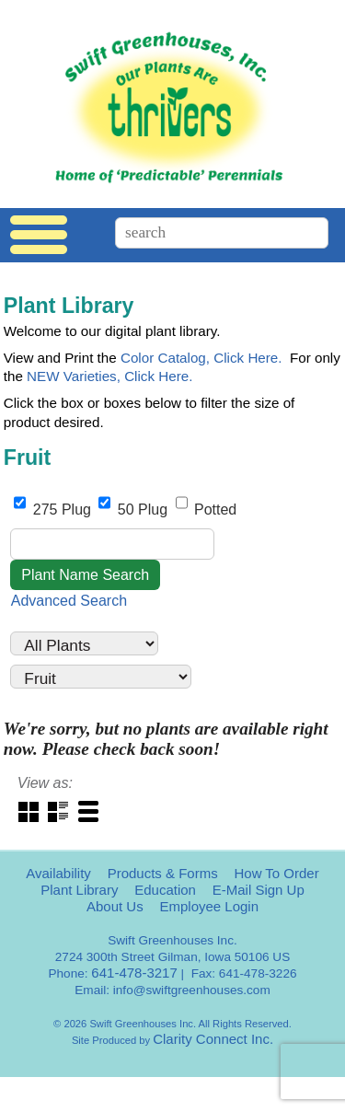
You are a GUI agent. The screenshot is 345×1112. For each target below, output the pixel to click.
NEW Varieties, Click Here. (109, 376)
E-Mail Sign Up (259, 890)
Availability (58, 873)
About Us (115, 906)
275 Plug (54, 509)
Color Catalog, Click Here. (201, 357)
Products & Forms (163, 873)
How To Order (276, 873)
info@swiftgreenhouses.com (191, 990)
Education (165, 890)
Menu (38, 235)
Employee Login (209, 906)
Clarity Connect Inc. (213, 1039)
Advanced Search (69, 600)
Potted (206, 509)
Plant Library (79, 890)
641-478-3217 (134, 972)
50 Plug (134, 509)
